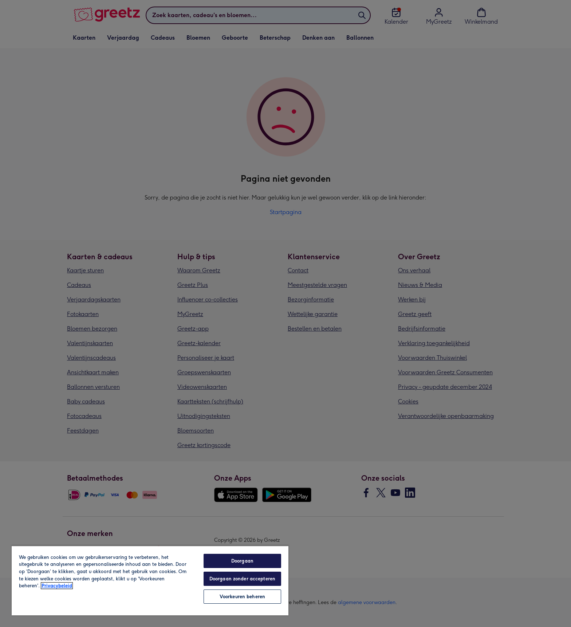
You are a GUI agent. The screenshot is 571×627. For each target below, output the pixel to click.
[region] (150, 580)
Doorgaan (242, 561)
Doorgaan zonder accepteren (242, 578)
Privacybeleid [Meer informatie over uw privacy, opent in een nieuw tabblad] (57, 585)
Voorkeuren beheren (242, 596)
